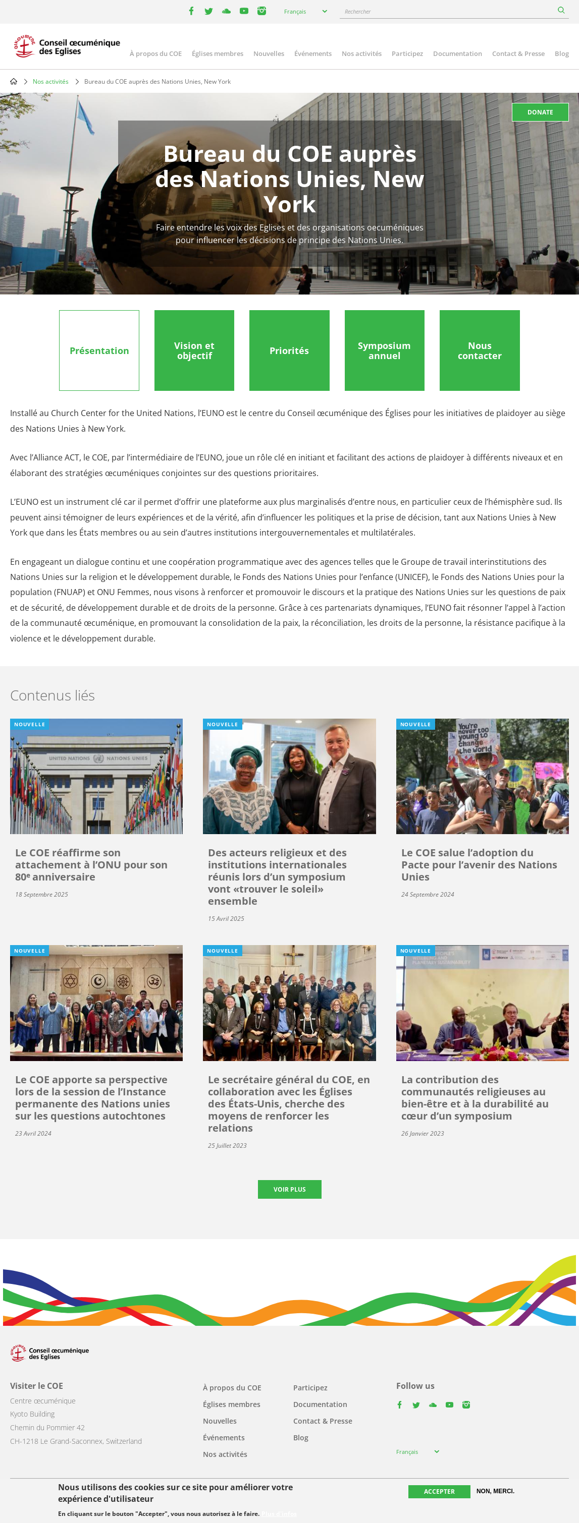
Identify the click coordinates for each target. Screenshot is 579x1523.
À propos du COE (156, 53)
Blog (562, 53)
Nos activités (362, 53)
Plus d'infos (279, 1513)
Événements (313, 53)
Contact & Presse (518, 53)
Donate (540, 112)
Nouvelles (268, 53)
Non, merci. (495, 1491)
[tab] (99, 350)
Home (13, 81)
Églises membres (217, 53)
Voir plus (290, 1189)
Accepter (439, 1491)
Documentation (457, 53)
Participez (407, 53)
